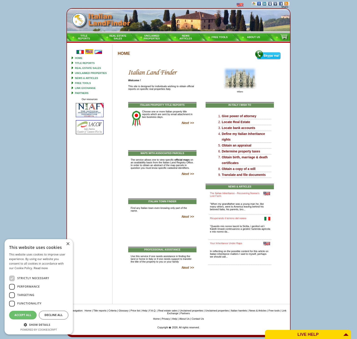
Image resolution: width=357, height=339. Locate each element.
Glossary (123, 310)
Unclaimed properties (91, 73)
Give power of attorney (239, 116)
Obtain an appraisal (236, 145)
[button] (38, 324)
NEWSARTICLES (185, 37)
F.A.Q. (152, 310)
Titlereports (84, 37)
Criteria (112, 310)
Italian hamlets (239, 310)
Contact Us (197, 318)
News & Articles (86, 78)
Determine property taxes (241, 151)
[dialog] (39, 286)
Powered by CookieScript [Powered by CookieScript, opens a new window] (38, 329)
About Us (253, 37)
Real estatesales (117, 37)
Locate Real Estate (236, 122)
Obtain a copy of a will (238, 169)
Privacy (166, 318)
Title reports (85, 63)
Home (78, 58)
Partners (82, 93)
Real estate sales (88, 68)
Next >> (188, 123)
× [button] (67, 244)
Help (144, 310)
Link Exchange (85, 88)
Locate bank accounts (238, 128)
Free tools (219, 37)
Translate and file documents (244, 175)
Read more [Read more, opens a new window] (41, 268)
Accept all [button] (23, 315)
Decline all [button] (54, 315)
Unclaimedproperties (152, 37)
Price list (135, 310)
